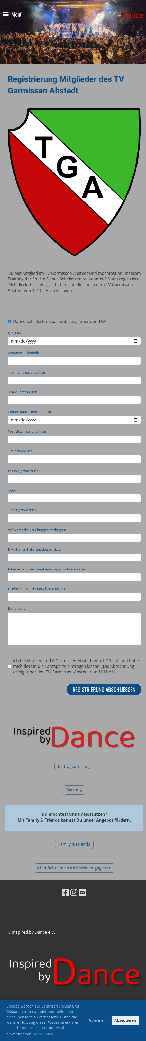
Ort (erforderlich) (20, 451)
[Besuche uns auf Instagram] (73, 892)
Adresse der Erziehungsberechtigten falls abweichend (48, 569)
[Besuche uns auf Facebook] (65, 892)
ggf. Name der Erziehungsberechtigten (37, 529)
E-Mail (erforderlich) (23, 510)
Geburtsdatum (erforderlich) (29, 411)
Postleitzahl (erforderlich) (27, 431)
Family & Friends (74, 844)
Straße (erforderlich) (23, 392)
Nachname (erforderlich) (26, 372)
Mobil (12, 490)
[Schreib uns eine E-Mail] (82, 892)
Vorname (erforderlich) (25, 352)
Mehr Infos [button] (43, 1033)
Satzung (74, 790)
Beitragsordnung (74, 766)
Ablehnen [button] (97, 1020)
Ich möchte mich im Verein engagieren (74, 868)
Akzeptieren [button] (125, 1020)
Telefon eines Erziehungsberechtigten (36, 588)
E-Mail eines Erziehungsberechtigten (35, 549)
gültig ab (14, 333)
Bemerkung (16, 608)
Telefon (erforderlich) (24, 470)
